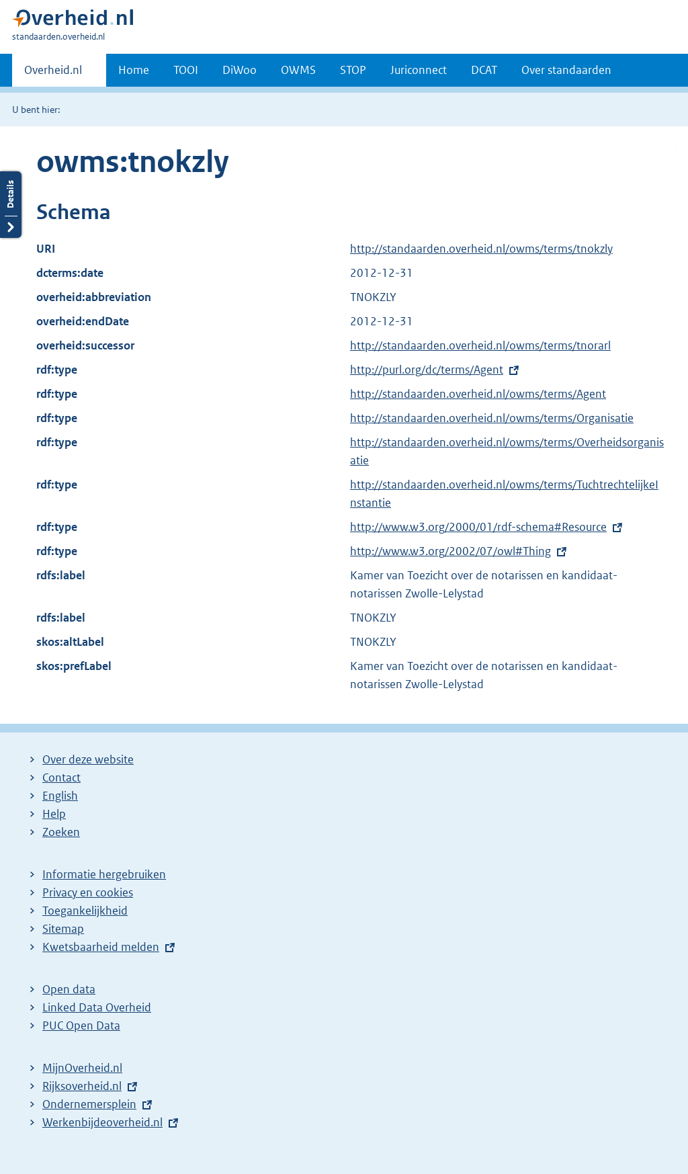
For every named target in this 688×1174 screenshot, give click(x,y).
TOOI (185, 69)
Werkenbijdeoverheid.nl (102, 1122)
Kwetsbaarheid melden (100, 946)
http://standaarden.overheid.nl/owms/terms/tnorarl (480, 345)
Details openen (11, 204)
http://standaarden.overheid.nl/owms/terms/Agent (478, 393)
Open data (68, 989)
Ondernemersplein (89, 1104)
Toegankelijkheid (85, 910)
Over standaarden (566, 69)
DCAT (484, 69)
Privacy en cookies (87, 892)
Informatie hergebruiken (104, 874)
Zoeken (61, 832)
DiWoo (239, 69)
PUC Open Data (81, 1025)
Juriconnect (418, 69)
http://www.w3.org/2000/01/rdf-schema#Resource (478, 526)
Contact (61, 777)
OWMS (298, 69)
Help (54, 813)
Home (133, 69)
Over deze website (88, 759)
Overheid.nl (53, 74)
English (60, 795)
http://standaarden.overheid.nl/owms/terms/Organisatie (492, 418)
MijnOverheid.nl (82, 1067)
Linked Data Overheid (96, 1007)
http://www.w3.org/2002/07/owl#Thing (450, 551)
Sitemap (63, 928)
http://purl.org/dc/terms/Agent (426, 369)
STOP (353, 69)
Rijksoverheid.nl (82, 1086)
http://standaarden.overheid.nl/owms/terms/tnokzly (481, 248)
